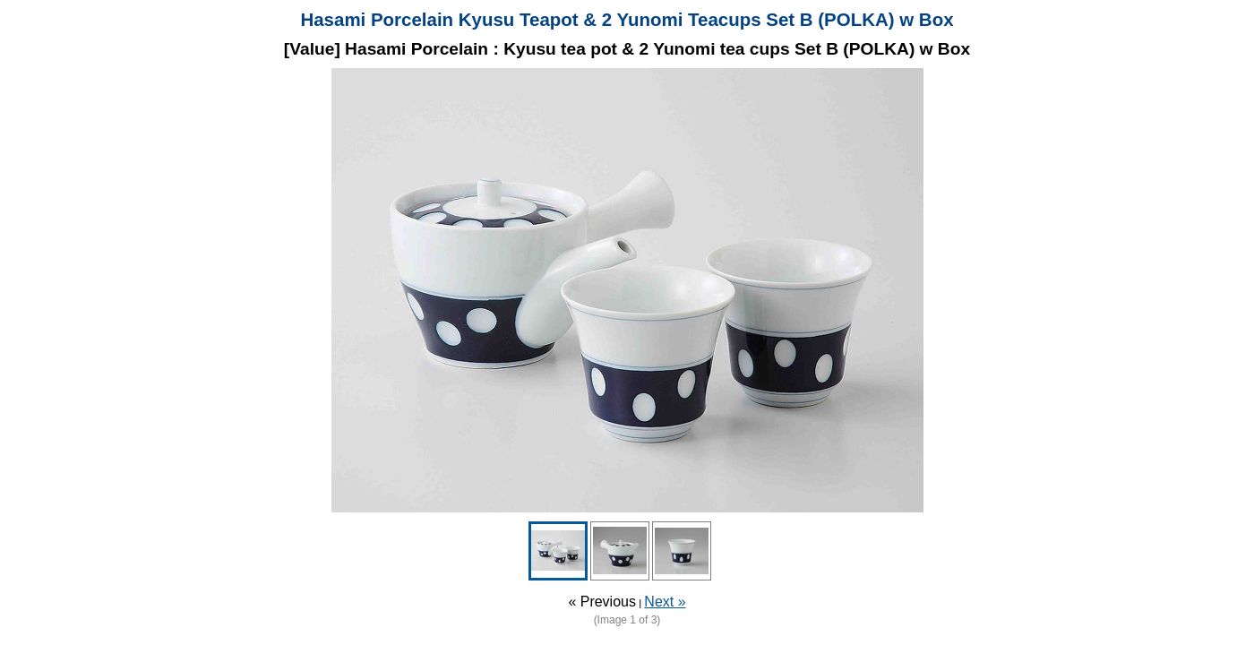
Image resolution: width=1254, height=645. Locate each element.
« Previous (602, 601)
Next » (664, 601)
